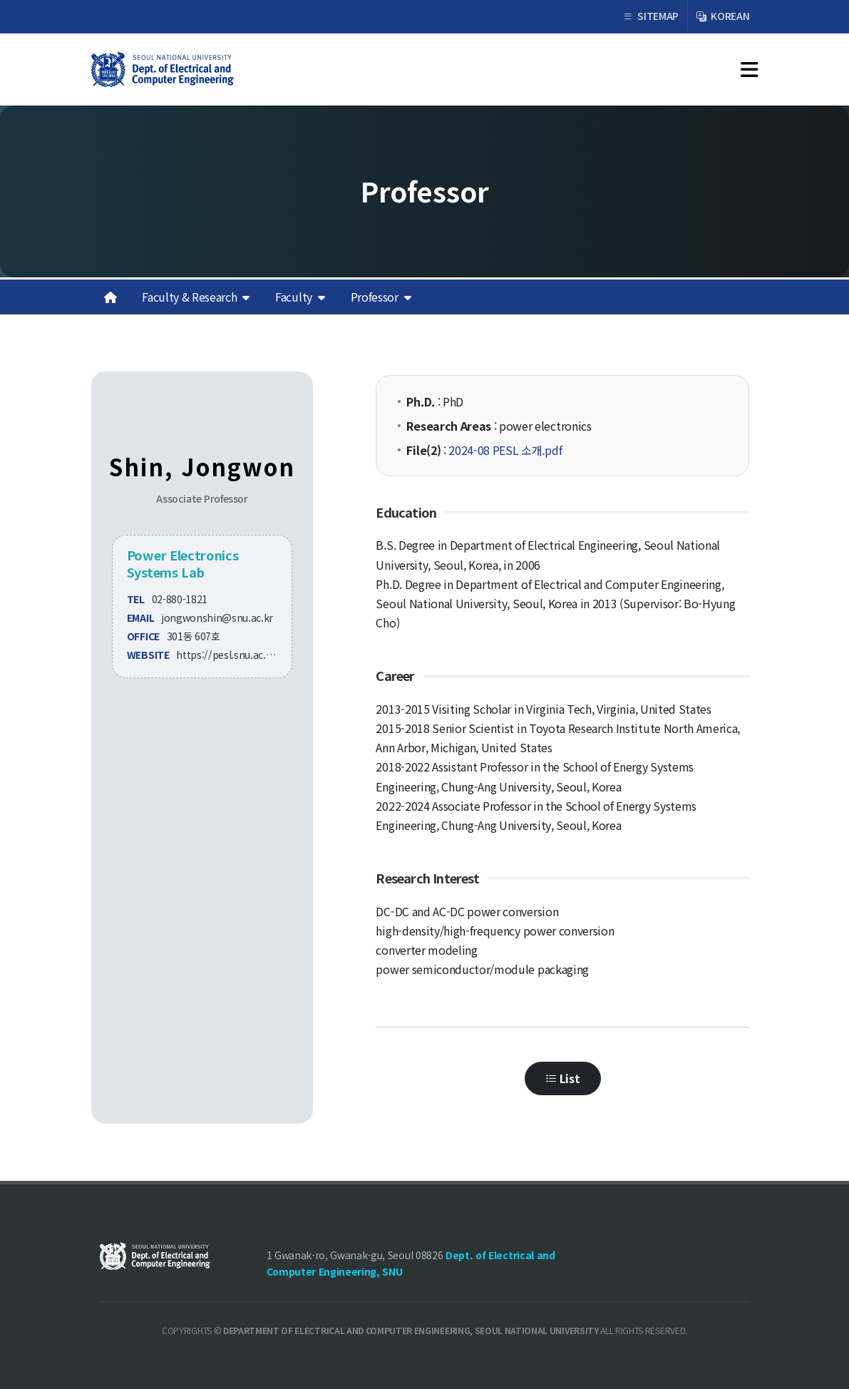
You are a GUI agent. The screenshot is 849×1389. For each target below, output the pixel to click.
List (562, 1078)
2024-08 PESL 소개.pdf (505, 449)
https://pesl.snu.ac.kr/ (227, 654)
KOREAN (722, 16)
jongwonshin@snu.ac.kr (217, 617)
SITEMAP (651, 16)
